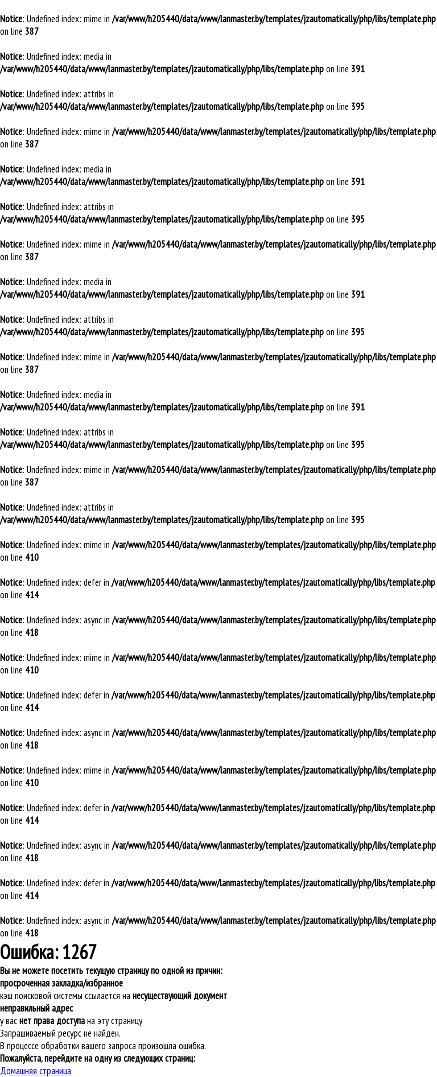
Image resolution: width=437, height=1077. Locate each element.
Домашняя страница (35, 1070)
